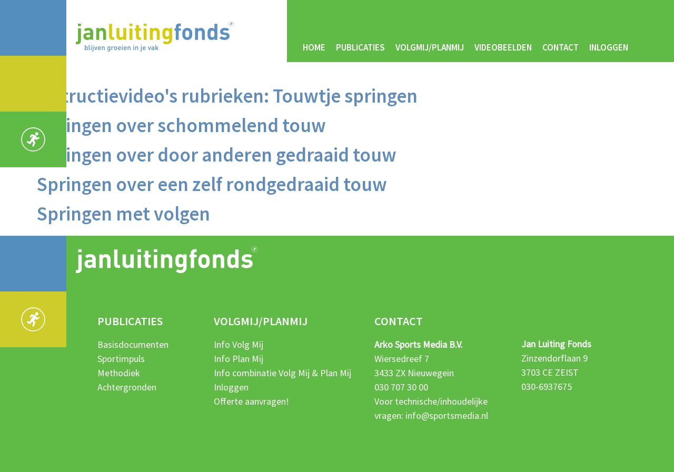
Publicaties (360, 47)
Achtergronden (126, 387)
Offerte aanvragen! (251, 401)
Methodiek (118, 373)
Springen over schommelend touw (181, 125)
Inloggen (608, 47)
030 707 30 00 (401, 387)
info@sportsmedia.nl (446, 415)
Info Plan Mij (238, 359)
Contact (560, 47)
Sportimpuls (121, 359)
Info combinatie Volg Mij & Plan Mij (282, 373)
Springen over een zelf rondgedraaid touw (212, 184)
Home (314, 47)
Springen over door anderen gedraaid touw (217, 155)
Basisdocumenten (132, 344)
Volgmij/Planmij (429, 47)
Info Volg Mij (238, 344)
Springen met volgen (123, 214)
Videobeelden (503, 47)
